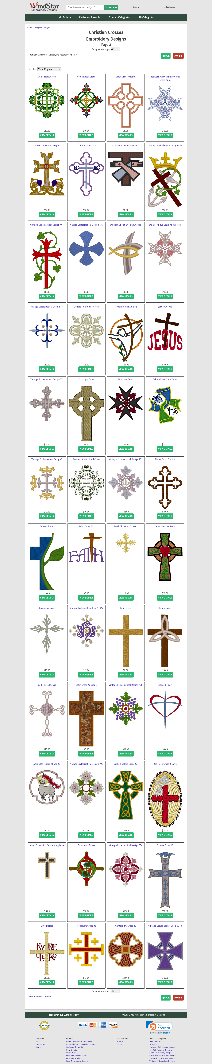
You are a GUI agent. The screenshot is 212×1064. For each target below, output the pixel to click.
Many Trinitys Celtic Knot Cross (165, 225)
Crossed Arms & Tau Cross (125, 145)
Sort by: (32, 69)
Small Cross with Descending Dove (46, 845)
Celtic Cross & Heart (165, 526)
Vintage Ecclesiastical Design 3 (46, 459)
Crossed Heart (165, 685)
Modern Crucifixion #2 (126, 306)
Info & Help (64, 17)
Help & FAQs (71, 1050)
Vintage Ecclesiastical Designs (162, 1061)
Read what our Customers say (63, 1015)
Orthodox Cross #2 (86, 145)
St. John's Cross (125, 379)
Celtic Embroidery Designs (160, 1052)
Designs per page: (101, 49)
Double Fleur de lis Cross (86, 306)
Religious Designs (42, 28)
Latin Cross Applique (86, 685)
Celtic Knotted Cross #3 (125, 764)
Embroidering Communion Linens (80, 1044)
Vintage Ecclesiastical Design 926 (86, 764)
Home (29, 28)
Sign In (136, 7)
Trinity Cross (165, 608)
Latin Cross (125, 608)
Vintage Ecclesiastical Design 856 (125, 845)
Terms (119, 1044)
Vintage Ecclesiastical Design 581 (165, 145)
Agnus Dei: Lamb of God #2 (46, 764)
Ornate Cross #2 (165, 845)
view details (47, 135)
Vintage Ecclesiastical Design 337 (47, 379)
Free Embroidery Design (77, 1061)
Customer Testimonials (76, 1055)
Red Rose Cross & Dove (165, 764)
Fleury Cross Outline (165, 459)
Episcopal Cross (86, 379)
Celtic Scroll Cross (47, 685)
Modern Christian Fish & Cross (125, 225)
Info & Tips (71, 1052)
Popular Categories (119, 17)
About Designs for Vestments (79, 1041)
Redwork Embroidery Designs (162, 1058)
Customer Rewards (74, 1047)
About (38, 1041)
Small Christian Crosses (126, 526)
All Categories (146, 17)
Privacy (120, 1041)
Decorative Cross (47, 608)
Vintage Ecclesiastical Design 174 (47, 306)
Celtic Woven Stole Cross (165, 379)
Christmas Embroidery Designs (162, 1055)
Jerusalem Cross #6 (86, 926)
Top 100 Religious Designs (160, 1050)
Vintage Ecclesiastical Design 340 (165, 926)
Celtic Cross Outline (125, 76)
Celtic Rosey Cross (86, 76)
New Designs (155, 1041)
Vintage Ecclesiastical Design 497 (47, 225)
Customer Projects (89, 17)
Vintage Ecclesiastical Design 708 (125, 685)
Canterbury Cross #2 (125, 926)
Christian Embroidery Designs (162, 1047)
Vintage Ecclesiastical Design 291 (125, 459)
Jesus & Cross (165, 306)
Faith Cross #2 (86, 526)
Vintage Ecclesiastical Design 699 (86, 225)
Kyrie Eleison (46, 926)
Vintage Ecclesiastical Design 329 (86, 608)
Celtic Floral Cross (47, 76)
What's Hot (154, 1044)
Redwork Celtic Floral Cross (86, 459)
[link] (159, 1027)
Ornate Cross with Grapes (47, 145)
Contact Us (169, 7)
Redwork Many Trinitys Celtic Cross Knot (165, 78)
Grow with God (47, 526)
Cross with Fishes (86, 845)
